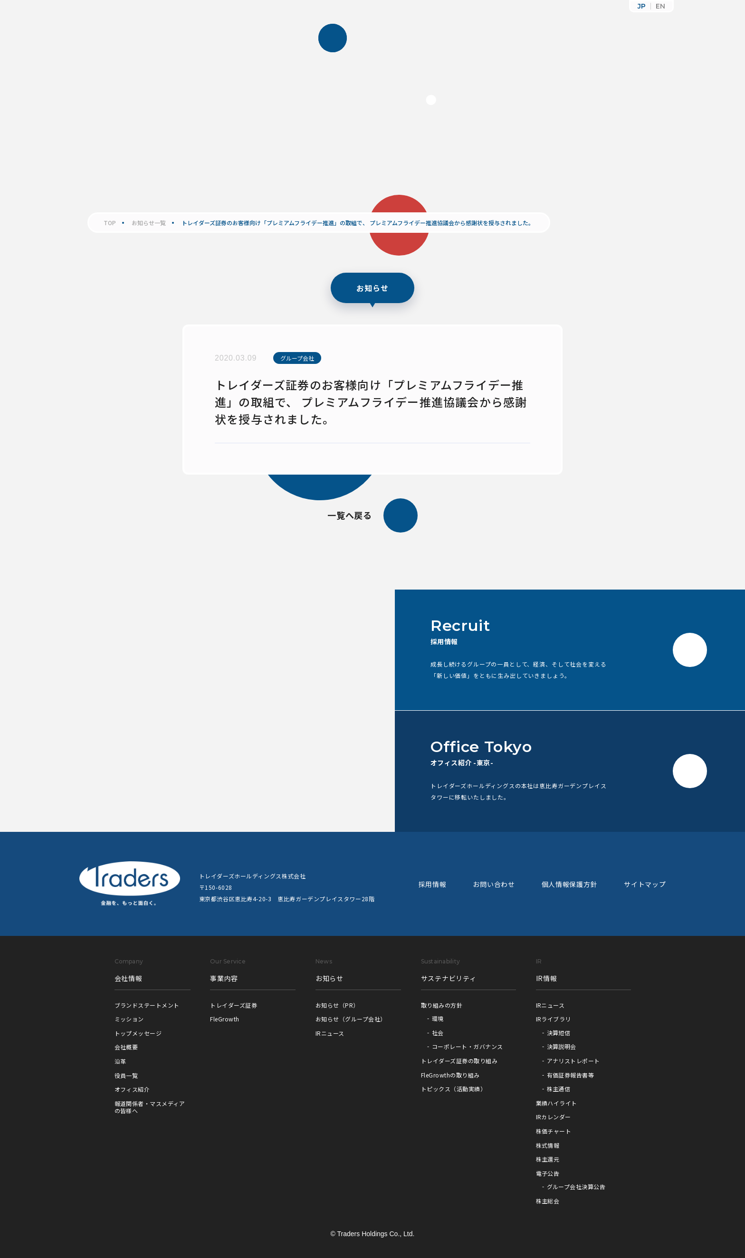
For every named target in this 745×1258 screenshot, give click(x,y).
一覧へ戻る (372, 515)
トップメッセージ (138, 1033)
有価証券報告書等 (570, 1075)
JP (642, 6)
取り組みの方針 (441, 1005)
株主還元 (548, 1159)
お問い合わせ (494, 884)
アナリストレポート (573, 1061)
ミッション (129, 1019)
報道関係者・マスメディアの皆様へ (150, 1107)
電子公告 (548, 1173)
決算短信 (559, 1033)
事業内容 (224, 978)
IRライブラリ (553, 1019)
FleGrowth (224, 1019)
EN (660, 6)
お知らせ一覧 (149, 223)
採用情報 (433, 884)
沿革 (120, 1061)
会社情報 (129, 978)
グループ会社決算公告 (576, 1186)
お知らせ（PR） (337, 1005)
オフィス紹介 (132, 1089)
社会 (438, 1033)
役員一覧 (126, 1075)
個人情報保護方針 (570, 884)
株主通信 (559, 1089)
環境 (438, 1018)
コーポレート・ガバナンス (467, 1046)
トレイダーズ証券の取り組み (459, 1061)
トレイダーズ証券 (233, 1005)
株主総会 (548, 1201)
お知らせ (329, 978)
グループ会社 (297, 358)
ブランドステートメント (147, 1005)
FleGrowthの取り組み (450, 1075)
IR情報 (546, 978)
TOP (110, 223)
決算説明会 (561, 1046)
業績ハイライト (556, 1103)
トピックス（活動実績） (453, 1089)
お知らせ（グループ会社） (350, 1019)
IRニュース (329, 1033)
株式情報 (548, 1145)
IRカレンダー (553, 1117)
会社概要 (126, 1047)
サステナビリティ (449, 978)
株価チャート (554, 1131)
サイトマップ (645, 884)
